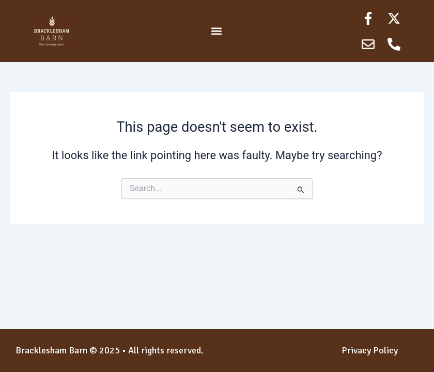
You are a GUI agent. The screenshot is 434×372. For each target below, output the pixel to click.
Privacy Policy (370, 350)
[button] (216, 31)
